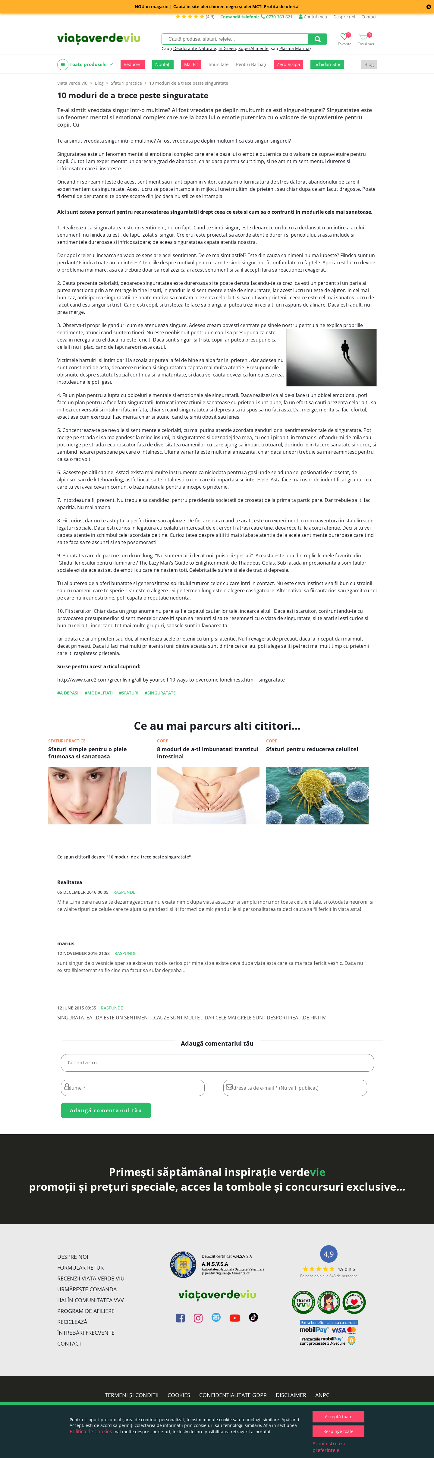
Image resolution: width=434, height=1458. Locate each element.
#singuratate (160, 693)
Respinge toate (338, 1431)
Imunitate (218, 64)
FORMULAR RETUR (80, 1270)
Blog (369, 64)
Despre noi (344, 17)
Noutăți (163, 64)
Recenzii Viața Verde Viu (90, 1280)
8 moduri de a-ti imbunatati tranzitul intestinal (208, 752)
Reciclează (72, 1324)
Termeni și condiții (132, 1397)
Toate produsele (85, 64)
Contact (369, 17)
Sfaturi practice (67, 741)
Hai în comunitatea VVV (90, 1302)
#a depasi (67, 693)
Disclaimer (291, 1397)
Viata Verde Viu (72, 83)
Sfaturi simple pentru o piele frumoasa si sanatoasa (87, 752)
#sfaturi (128, 693)
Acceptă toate (338, 1416)
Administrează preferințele (329, 1446)
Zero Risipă (288, 64)
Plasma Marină (294, 48)
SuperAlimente (253, 48)
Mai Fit (191, 64)
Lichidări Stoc (327, 64)
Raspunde (124, 892)
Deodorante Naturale (194, 48)
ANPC (322, 1397)
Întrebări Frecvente (86, 1335)
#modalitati (99, 693)
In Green (227, 48)
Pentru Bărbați (251, 64)
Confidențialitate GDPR (233, 1397)
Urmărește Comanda (87, 1291)
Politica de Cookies (91, 1431)
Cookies (179, 1397)
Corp (162, 741)
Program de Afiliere (86, 1313)
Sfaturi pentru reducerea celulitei (312, 749)
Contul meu (313, 17)
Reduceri (133, 64)
